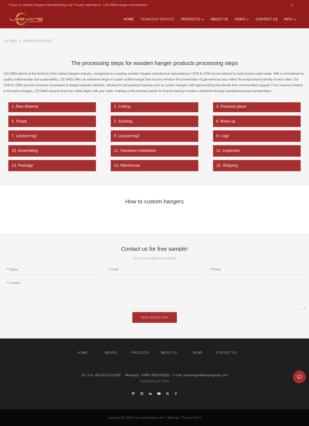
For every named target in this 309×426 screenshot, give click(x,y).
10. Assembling (25, 150)
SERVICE (111, 353)
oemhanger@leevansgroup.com (205, 375)
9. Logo (222, 136)
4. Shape (19, 121)
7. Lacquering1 (24, 136)
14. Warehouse (127, 165)
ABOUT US (169, 353)
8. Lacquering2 (126, 136)
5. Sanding (123, 121)
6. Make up (225, 121)
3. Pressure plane (231, 106)
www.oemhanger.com (148, 418)
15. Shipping (227, 165)
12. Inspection (228, 150)
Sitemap (173, 418)
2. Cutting (122, 106)
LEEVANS (10, 41)
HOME (83, 353)
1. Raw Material (25, 106)
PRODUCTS (140, 353)
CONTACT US (226, 353)
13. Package (22, 165)
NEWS (197, 353)
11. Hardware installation (135, 150)
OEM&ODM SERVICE (38, 41)
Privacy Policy (192, 418)
